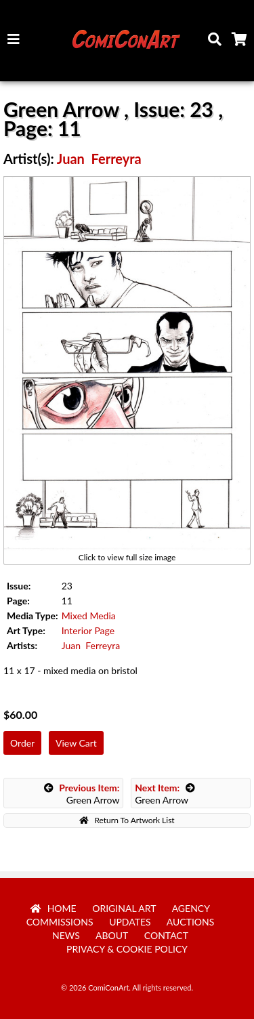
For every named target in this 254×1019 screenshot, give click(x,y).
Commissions (59, 922)
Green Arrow (82, 794)
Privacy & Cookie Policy (127, 949)
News (66, 935)
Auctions (191, 922)
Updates (130, 922)
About (112, 935)
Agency (191, 908)
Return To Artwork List (126, 820)
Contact (166, 935)
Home (53, 908)
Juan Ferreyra (99, 158)
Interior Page (88, 630)
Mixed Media (89, 615)
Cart (242, 43)
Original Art (124, 908)
